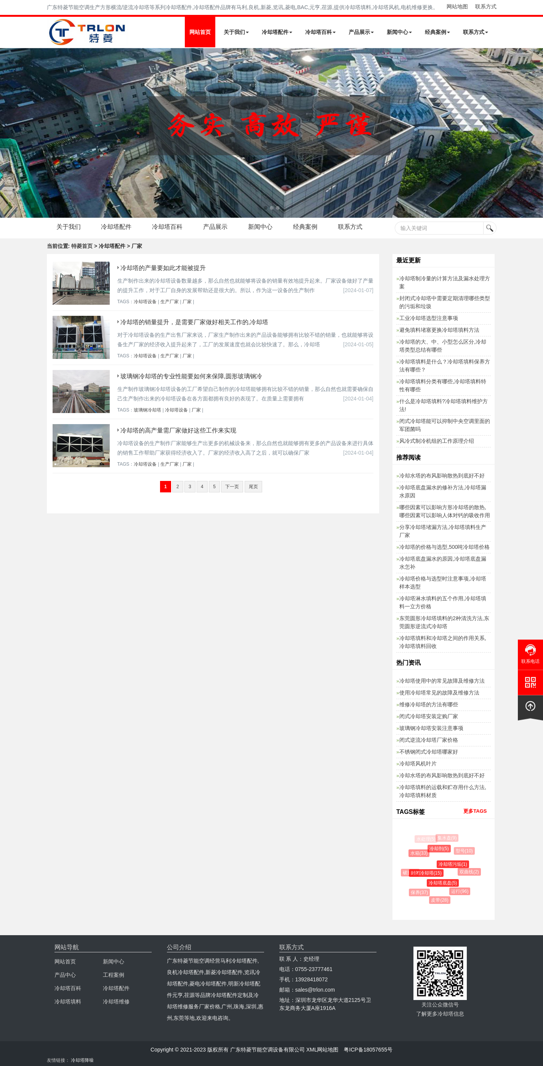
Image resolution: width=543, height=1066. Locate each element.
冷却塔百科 (320, 32)
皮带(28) (440, 900)
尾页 (253, 486)
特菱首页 (82, 246)
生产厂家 (169, 301)
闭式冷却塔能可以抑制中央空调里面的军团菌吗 (444, 425)
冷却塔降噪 (82, 1060)
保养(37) (420, 892)
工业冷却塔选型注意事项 (428, 318)
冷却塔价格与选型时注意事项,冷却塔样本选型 (442, 583)
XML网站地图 (322, 1050)
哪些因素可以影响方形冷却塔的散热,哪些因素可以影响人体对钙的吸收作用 (444, 511)
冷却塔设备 (145, 301)
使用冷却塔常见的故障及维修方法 (439, 693)
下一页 (232, 486)
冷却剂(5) (440, 848)
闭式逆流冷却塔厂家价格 (428, 740)
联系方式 (486, 6)
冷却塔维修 (116, 1001)
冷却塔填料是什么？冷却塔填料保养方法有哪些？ (444, 366)
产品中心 (65, 975)
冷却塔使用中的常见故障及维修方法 (442, 681)
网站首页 (200, 32)
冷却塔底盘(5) (444, 883)
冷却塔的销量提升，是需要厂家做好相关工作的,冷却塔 (194, 322)
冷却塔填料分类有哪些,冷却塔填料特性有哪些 (442, 385)
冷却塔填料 (67, 1001)
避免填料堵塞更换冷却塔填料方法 (439, 330)
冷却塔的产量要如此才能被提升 (163, 268)
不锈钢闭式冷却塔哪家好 (428, 752)
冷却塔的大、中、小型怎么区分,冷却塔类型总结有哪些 (442, 346)
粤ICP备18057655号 (368, 1050)
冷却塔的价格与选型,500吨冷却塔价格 (444, 547)
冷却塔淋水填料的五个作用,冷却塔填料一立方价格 (442, 602)
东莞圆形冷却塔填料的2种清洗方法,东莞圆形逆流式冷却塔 (444, 622)
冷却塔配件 (277, 32)
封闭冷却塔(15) (427, 873)
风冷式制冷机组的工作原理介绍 (436, 441)
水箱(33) (419, 853)
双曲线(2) (470, 872)
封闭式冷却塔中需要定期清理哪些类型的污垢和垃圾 (444, 302)
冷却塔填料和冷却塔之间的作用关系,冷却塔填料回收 (442, 642)
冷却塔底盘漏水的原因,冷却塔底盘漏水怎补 (442, 563)
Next (7, 132)
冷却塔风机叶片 (418, 764)
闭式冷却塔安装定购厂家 (428, 716)
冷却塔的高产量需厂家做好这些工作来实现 (178, 430)
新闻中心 (399, 32)
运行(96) (460, 891)
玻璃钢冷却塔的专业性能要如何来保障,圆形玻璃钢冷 (191, 376)
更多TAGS (475, 811)
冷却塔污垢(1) (454, 864)
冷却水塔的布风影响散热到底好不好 (442, 476)
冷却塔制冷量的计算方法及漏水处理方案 (444, 282)
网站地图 (457, 6)
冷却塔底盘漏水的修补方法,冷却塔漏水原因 (442, 491)
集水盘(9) (447, 838)
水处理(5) (426, 839)
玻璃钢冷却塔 (147, 410)
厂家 (187, 301)
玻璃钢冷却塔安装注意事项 (431, 728)
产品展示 (361, 32)
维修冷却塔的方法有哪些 (428, 704)
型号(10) (464, 851)
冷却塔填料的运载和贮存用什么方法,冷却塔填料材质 (442, 791)
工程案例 (113, 975)
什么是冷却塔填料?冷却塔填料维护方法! (443, 405)
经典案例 (437, 32)
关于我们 (236, 32)
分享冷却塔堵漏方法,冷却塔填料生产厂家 (442, 531)
